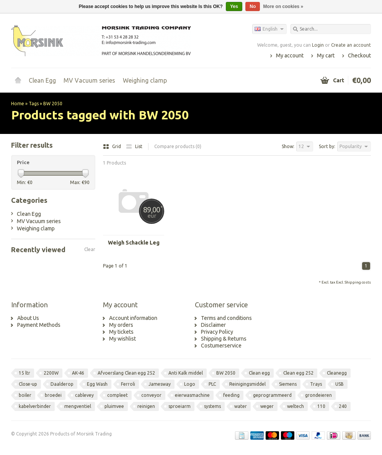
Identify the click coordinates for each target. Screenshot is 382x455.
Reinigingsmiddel (247, 384)
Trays (316, 384)
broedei (53, 395)
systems (212, 406)
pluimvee (114, 406)
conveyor (151, 395)
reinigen (146, 406)
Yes (234, 6)
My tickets (121, 332)
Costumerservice (221, 345)
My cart (326, 55)
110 (321, 406)
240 (343, 406)
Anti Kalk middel (185, 372)
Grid (112, 146)
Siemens (288, 384)
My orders (121, 325)
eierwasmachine (192, 395)
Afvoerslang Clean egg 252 (126, 372)
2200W (51, 372)
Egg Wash (97, 384)
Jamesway (160, 384)
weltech (295, 406)
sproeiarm (179, 406)
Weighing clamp (145, 80)
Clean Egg (42, 80)
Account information (133, 318)
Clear (89, 249)
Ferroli (128, 384)
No (253, 6)
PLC (212, 384)
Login (318, 44)
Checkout (359, 55)
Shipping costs (357, 282)
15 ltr (24, 372)
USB (339, 384)
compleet (117, 395)
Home (18, 80)
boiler (25, 395)
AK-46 (78, 372)
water (240, 406)
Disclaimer (213, 325)
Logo (189, 384)
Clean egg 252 (298, 372)
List (134, 146)
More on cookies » (283, 6)
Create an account (351, 44)
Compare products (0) (177, 146)
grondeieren (318, 395)
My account (290, 55)
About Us (28, 318)
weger (267, 406)
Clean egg (259, 372)
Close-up (28, 384)
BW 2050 (52, 103)
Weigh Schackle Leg (134, 243)
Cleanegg (337, 372)
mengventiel (77, 406)
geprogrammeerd (272, 395)
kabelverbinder (35, 406)
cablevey (84, 395)
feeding (231, 395)
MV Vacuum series (89, 80)
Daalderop (62, 384)
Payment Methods (38, 325)
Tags (34, 103)
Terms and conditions (226, 318)
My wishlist (122, 339)
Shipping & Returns (224, 339)
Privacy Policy (217, 332)
